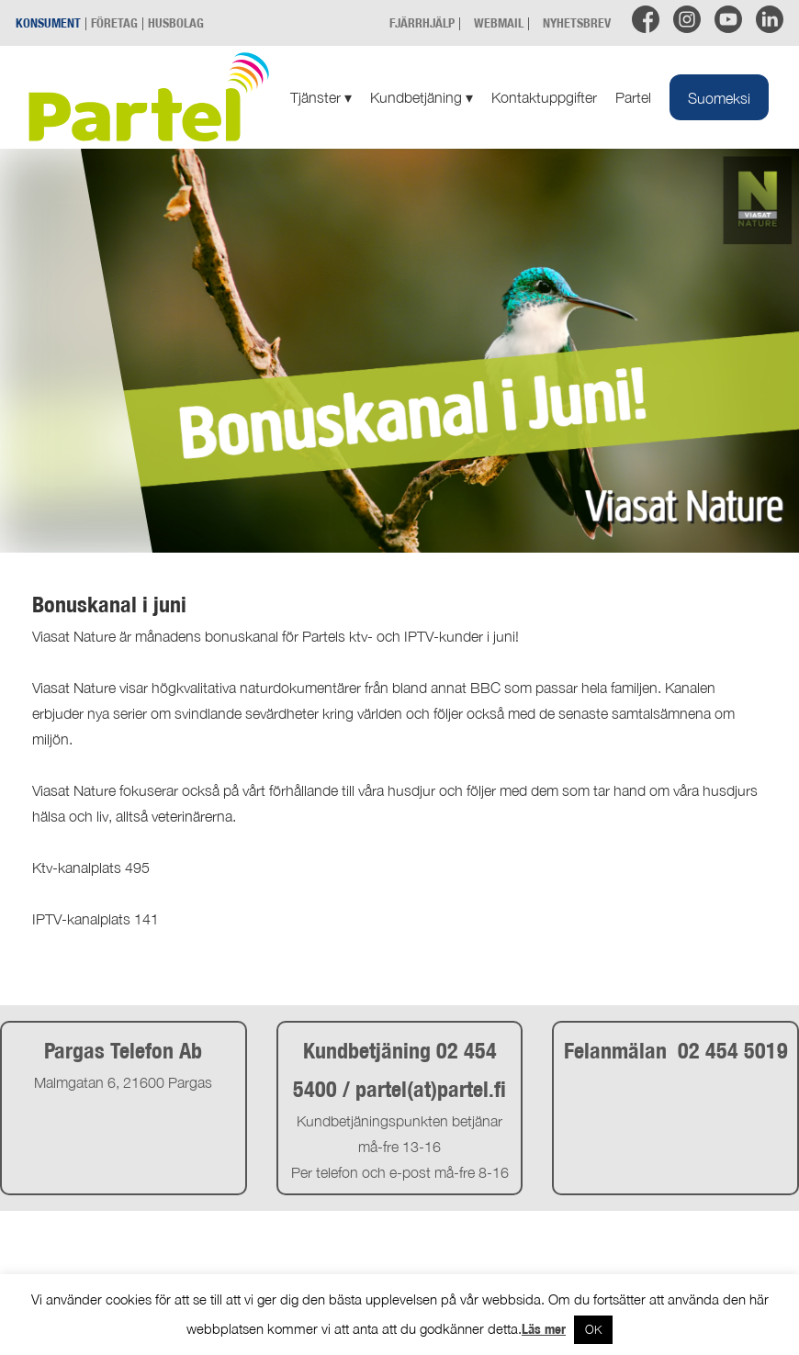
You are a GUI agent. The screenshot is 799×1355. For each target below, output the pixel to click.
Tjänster (321, 97)
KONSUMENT (48, 22)
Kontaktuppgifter (544, 97)
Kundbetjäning (421, 97)
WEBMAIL (498, 22)
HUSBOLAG (176, 22)
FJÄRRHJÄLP (422, 22)
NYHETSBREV (577, 22)
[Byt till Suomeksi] (719, 97)
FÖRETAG (114, 22)
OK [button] (593, 1329)
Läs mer (544, 1329)
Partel (633, 97)
